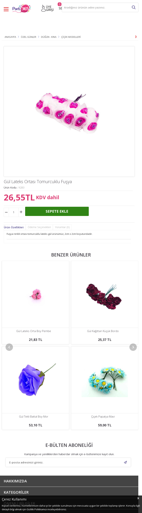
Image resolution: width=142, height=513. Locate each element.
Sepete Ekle (57, 211)
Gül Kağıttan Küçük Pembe (102, 331)
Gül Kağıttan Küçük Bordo (34, 331)
